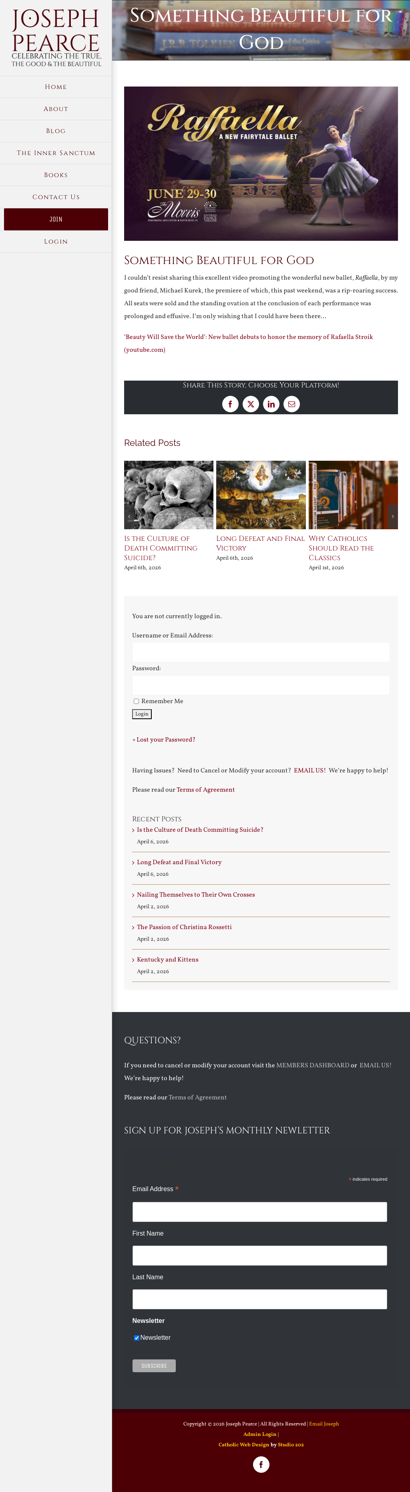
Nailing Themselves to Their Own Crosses (196, 895)
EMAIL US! (310, 770)
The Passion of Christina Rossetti (184, 927)
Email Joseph (324, 1424)
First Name (148, 1233)
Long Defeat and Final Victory (260, 543)
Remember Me (162, 701)
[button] (129, 516)
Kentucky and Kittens (168, 960)
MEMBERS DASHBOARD (313, 1065)
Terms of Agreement (206, 790)
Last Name (148, 1277)
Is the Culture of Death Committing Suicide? (160, 548)
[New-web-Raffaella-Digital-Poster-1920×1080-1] (261, 164)
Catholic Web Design (244, 1445)
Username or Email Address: (172, 635)
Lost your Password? (166, 740)
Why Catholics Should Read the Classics (341, 548)
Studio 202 (291, 1445)
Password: (146, 668)
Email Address (156, 1189)
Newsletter (156, 1337)
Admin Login (260, 1434)
